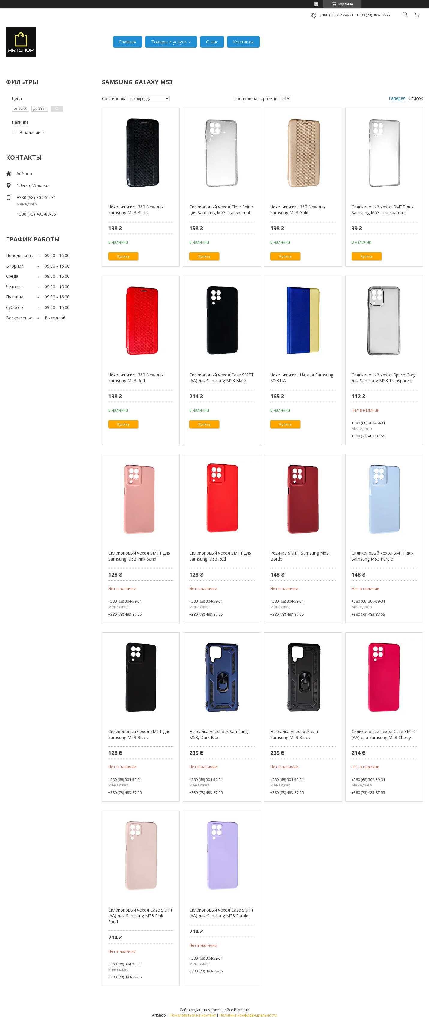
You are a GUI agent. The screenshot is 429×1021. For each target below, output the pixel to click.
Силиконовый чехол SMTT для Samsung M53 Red (220, 556)
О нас (212, 42)
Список (416, 98)
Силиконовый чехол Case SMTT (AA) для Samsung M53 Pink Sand (140, 915)
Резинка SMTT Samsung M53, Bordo (300, 556)
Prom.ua (241, 1009)
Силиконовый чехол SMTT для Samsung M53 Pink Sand (139, 556)
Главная (127, 42)
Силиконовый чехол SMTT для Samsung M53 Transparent (383, 210)
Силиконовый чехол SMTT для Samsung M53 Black (139, 734)
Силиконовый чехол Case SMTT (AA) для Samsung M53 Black (221, 378)
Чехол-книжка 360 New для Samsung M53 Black (136, 210)
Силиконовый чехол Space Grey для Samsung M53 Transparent (384, 378)
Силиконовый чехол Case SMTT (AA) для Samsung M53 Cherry (384, 734)
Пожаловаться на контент (193, 1015)
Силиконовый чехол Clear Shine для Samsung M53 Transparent (221, 210)
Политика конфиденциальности (248, 1015)
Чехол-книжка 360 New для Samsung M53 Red (136, 378)
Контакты (243, 42)
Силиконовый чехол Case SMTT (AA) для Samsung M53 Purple (221, 913)
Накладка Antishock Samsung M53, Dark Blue (218, 734)
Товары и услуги (169, 42)
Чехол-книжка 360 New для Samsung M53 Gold (298, 210)
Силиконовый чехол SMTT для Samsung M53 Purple (383, 556)
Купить (123, 256)
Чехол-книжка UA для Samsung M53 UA (301, 378)
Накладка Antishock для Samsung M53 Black (294, 734)
